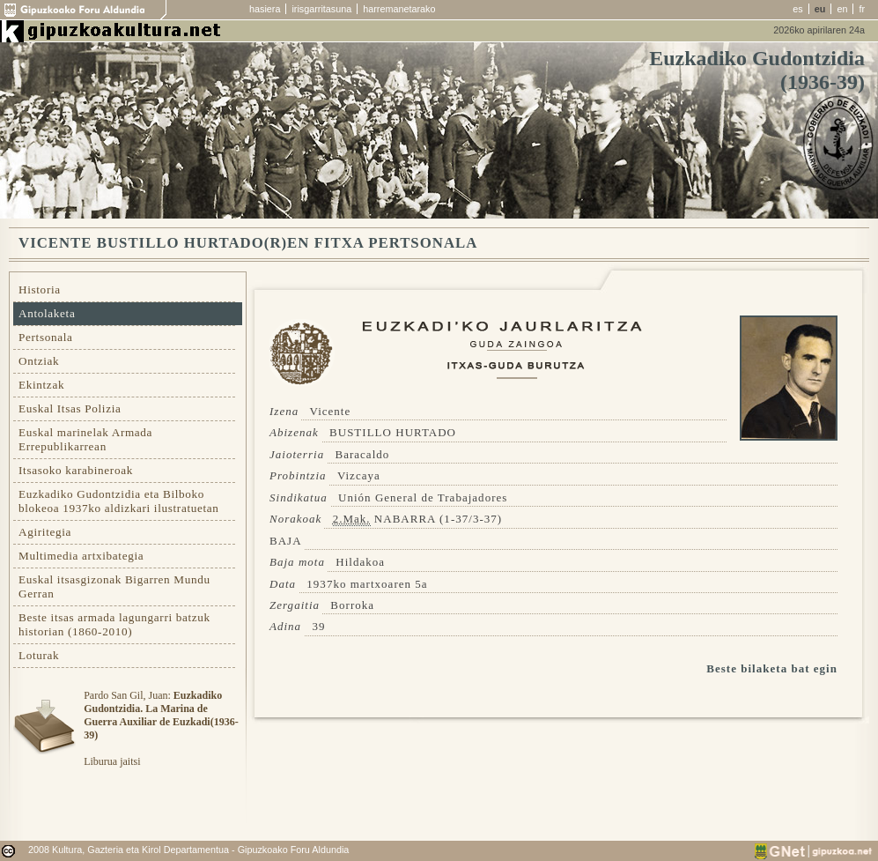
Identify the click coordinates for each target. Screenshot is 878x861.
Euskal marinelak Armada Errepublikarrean (85, 439)
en (842, 9)
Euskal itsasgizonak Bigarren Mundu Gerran (114, 586)
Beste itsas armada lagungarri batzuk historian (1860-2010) (114, 624)
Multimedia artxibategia (81, 555)
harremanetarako (399, 9)
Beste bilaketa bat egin (771, 668)
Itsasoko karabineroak (75, 470)
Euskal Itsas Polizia (70, 408)
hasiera (264, 9)
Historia (39, 289)
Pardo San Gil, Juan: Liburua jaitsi (161, 728)
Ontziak (38, 360)
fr (862, 9)
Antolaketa (46, 313)
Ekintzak (41, 384)
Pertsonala (45, 337)
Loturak (38, 655)
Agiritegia (44, 531)
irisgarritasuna (321, 9)
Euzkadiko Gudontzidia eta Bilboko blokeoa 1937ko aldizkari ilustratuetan (118, 501)
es (797, 9)
